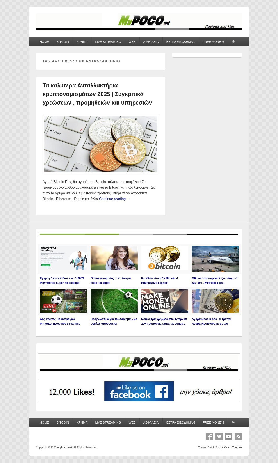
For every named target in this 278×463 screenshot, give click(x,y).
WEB (132, 41)
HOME (44, 41)
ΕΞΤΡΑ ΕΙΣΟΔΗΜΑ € (180, 41)
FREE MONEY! (213, 41)
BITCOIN (63, 41)
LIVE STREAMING (108, 41)
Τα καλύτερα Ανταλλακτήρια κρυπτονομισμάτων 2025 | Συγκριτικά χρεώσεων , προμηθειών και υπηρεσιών (97, 94)
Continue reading (114, 199)
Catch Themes (233, 447)
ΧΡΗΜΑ (82, 41)
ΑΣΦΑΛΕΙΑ (151, 41)
